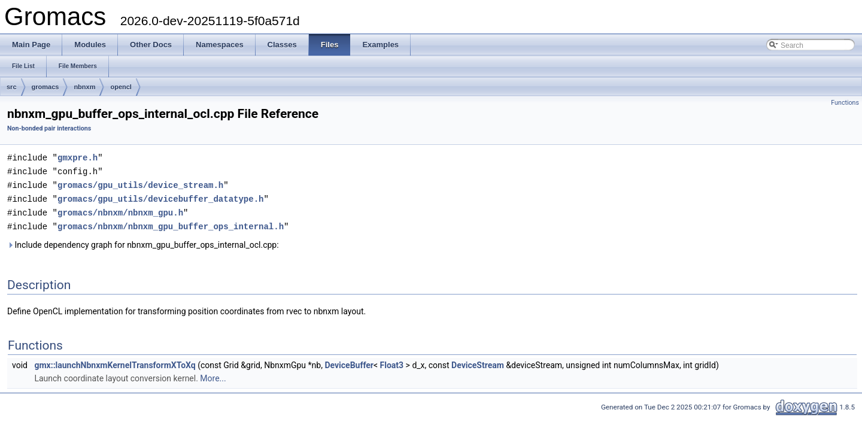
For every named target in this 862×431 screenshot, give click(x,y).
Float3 (392, 361)
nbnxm (84, 86)
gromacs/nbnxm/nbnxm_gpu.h (120, 210)
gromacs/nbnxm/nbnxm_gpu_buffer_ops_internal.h (170, 223)
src (12, 86)
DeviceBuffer (349, 361)
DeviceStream (477, 361)
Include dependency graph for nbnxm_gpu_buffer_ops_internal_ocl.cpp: (143, 241)
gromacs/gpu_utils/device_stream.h (140, 183)
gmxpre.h (77, 157)
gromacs (45, 86)
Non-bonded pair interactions (49, 128)
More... (213, 375)
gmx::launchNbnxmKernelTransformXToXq (114, 361)
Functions (845, 103)
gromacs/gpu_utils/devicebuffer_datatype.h (160, 196)
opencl (120, 86)
